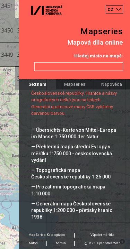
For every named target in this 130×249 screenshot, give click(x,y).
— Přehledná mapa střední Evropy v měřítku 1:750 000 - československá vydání (71, 153)
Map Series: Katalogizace (47, 235)
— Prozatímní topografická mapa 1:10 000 (68, 190)
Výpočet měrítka (102, 235)
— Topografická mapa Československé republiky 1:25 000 (71, 173)
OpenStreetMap (108, 243)
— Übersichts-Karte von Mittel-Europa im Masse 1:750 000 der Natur (73, 133)
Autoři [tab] (33, 243)
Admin (60, 243)
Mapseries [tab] (74, 84)
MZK (92, 243)
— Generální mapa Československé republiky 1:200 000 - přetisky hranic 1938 (71, 210)
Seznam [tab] (37, 84)
